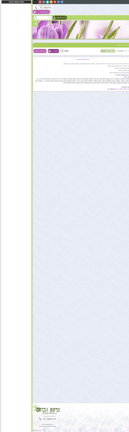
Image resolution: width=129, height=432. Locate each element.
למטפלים (124, 78)
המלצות (125, 90)
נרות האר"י (124, 86)
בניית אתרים (5, 430)
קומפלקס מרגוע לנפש (112, 170)
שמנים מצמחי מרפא (121, 53)
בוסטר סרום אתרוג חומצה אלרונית (112, 341)
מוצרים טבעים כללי (121, 61)
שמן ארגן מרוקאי (113, 149)
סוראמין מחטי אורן (112, 298)
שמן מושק (115, 127)
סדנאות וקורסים (122, 74)
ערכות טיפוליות (122, 65)
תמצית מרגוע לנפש (112, 191)
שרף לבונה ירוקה (113, 383)
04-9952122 (11, 7)
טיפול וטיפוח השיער (121, 57)
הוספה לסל (120, 142)
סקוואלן (116, 319)
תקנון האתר (123, 94)
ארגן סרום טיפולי (113, 213)
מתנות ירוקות (123, 82)
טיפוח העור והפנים (121, 49)
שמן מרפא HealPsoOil (115, 256)
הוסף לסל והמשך (7, 51)
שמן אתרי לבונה (113, 276)
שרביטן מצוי (114, 234)
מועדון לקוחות (29, 18)
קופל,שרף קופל (114, 362)
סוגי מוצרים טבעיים (115, 44)
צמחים (125, 69)
